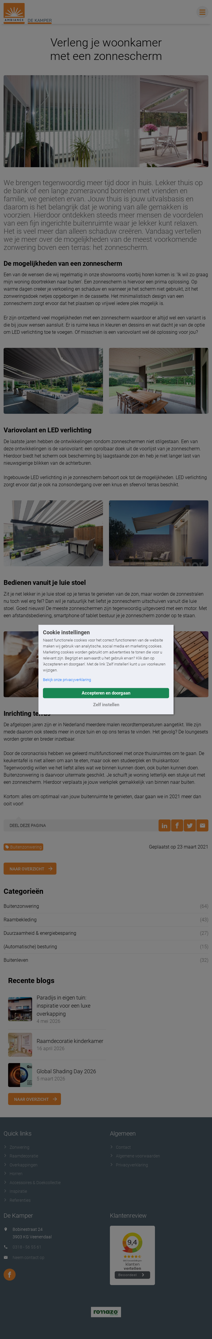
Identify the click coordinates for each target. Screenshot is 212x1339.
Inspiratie (15, 1191)
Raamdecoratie (21, 1156)
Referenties (17, 1200)
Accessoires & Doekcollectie (32, 1182)
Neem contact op (28, 1257)
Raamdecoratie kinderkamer (70, 1041)
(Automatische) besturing (30, 946)
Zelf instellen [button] (106, 704)
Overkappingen (21, 1165)
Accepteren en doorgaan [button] (106, 693)
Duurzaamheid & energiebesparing (40, 933)
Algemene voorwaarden (135, 1156)
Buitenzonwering (23, 847)
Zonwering (16, 1147)
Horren (13, 1173)
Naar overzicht (27, 868)
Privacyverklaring (129, 1165)
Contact (120, 1147)
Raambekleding (20, 920)
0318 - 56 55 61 (27, 1247)
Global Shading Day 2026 (66, 1071)
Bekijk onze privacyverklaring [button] (67, 679)
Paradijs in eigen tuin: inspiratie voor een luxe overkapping (63, 1005)
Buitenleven (16, 960)
